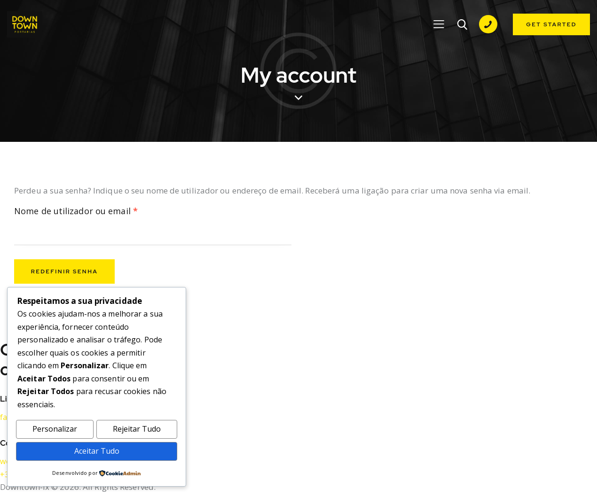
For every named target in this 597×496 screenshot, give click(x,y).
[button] (438, 24)
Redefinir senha (66, 273)
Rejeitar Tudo (136, 428)
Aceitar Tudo (96, 450)
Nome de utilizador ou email (100, 212)
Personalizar (54, 428)
